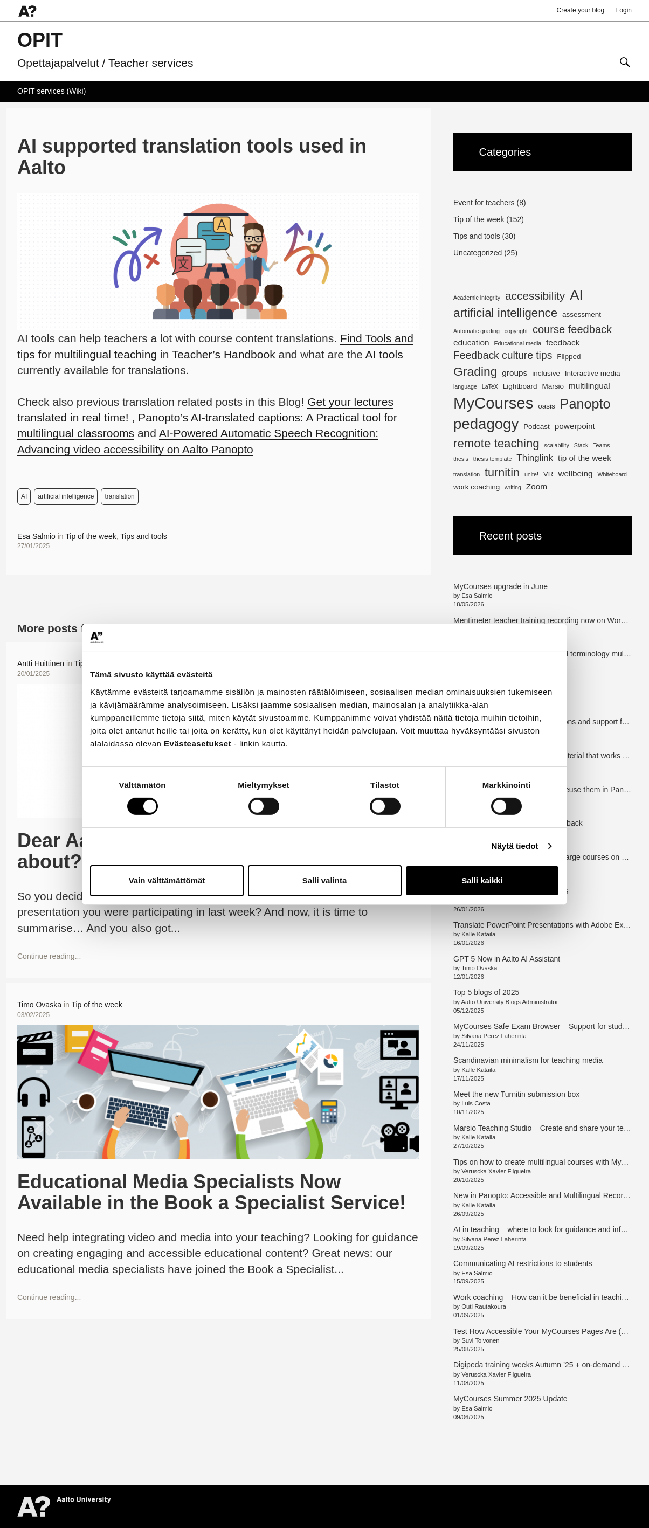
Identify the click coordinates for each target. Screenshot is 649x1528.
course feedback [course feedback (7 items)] (572, 329)
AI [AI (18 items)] (576, 295)
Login (624, 10)
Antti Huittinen (40, 663)
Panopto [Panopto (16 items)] (585, 403)
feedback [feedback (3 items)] (562, 342)
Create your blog (581, 10)
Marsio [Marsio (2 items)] (552, 386)
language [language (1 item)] (465, 386)
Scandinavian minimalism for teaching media (528, 1060)
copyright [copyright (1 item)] (516, 331)
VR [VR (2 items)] (548, 474)
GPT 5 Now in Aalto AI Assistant (506, 959)
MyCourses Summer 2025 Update (510, 1398)
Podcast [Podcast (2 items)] (536, 427)
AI (24, 496)
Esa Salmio (36, 536)
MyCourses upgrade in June (500, 586)
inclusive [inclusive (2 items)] (546, 373)
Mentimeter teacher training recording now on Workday (545, 620)
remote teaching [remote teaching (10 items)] (496, 443)
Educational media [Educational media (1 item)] (518, 343)
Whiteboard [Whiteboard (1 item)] (612, 474)
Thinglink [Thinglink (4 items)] (534, 458)
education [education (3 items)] (471, 342)
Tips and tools (143, 536)
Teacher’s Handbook (223, 354)
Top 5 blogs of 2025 (486, 992)
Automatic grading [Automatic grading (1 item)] (476, 331)
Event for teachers (484, 202)
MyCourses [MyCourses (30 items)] (493, 403)
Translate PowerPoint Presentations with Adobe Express (547, 925)
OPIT (40, 40)
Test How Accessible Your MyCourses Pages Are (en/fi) (545, 1331)
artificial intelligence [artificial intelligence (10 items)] (505, 313)
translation (119, 496)
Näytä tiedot (515, 846)
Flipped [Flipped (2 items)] (569, 356)
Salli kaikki (482, 880)
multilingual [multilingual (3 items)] (589, 385)
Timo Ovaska (39, 1004)
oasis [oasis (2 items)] (546, 406)
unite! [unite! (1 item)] (531, 474)
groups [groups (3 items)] (514, 372)
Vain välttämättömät (167, 880)
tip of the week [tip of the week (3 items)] (584, 457)
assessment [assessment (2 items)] (581, 314)
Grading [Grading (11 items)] (475, 371)
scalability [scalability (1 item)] (556, 445)
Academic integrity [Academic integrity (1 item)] (476, 297)
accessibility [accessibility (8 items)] (535, 295)
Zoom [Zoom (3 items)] (536, 486)
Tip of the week (90, 536)
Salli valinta (324, 880)
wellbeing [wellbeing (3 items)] (575, 473)
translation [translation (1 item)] (466, 474)
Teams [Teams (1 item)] (601, 445)
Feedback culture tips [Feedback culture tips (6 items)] (502, 355)
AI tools (384, 354)
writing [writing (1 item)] (513, 487)
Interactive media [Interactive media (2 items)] (592, 373)
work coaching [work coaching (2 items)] (476, 487)
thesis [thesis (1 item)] (460, 458)
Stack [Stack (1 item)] (581, 445)
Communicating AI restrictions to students (522, 1263)
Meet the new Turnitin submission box (516, 1094)
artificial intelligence (66, 496)
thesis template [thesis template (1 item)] (492, 458)
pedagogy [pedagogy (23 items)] (486, 424)
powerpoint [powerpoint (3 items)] (575, 426)
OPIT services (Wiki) (51, 91)
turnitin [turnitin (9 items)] (502, 472)
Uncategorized (477, 252)
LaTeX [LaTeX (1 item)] (490, 386)
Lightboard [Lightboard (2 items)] (520, 386)
